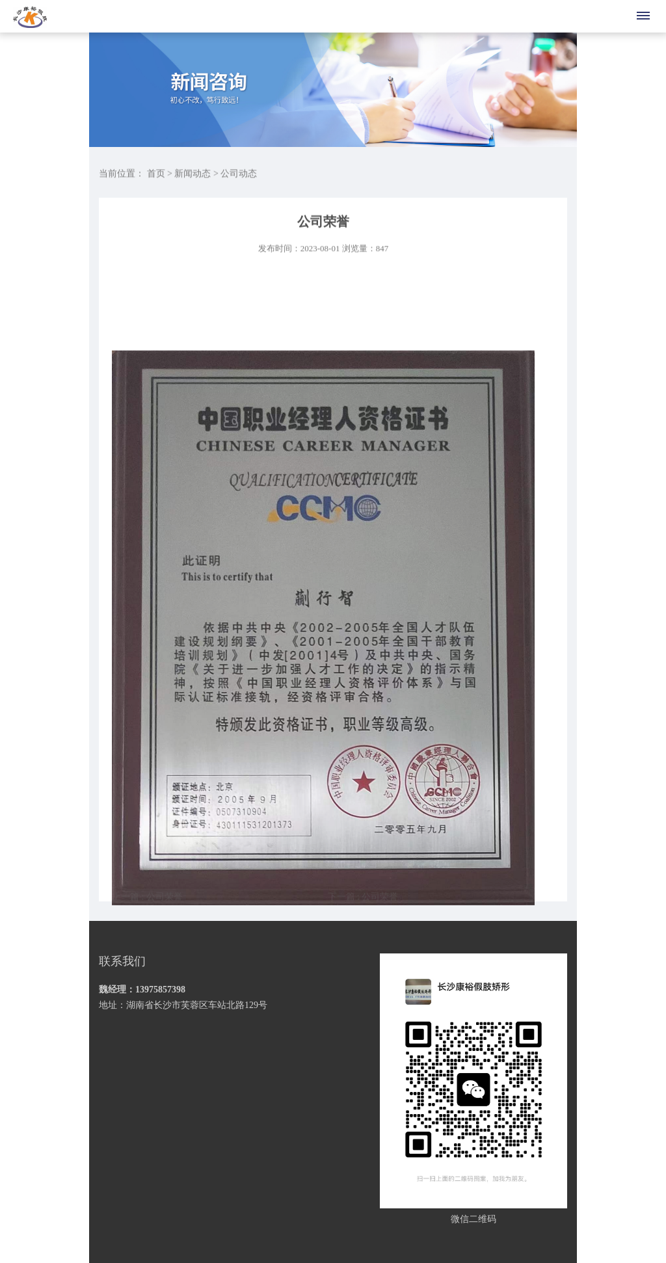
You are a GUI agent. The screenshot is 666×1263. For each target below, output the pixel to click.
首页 (156, 174)
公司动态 (238, 174)
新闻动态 (192, 174)
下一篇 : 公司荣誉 (363, 904)
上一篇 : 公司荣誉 (147, 904)
